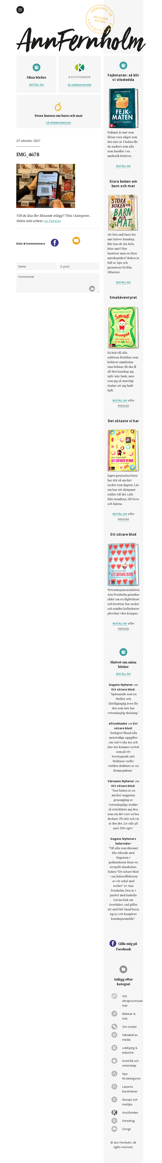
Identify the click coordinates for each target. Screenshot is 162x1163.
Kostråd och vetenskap (130, 1063)
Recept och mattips (129, 1102)
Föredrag (128, 1121)
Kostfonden (130, 1112)
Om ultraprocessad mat (130, 1000)
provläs (123, 405)
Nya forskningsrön (130, 1076)
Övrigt (126, 1129)
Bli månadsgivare (79, 85)
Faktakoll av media (130, 1037)
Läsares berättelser (130, 1089)
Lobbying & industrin (129, 1050)
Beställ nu (36, 84)
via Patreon (51, 221)
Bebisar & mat (129, 1016)
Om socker (129, 1027)
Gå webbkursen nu (58, 122)
